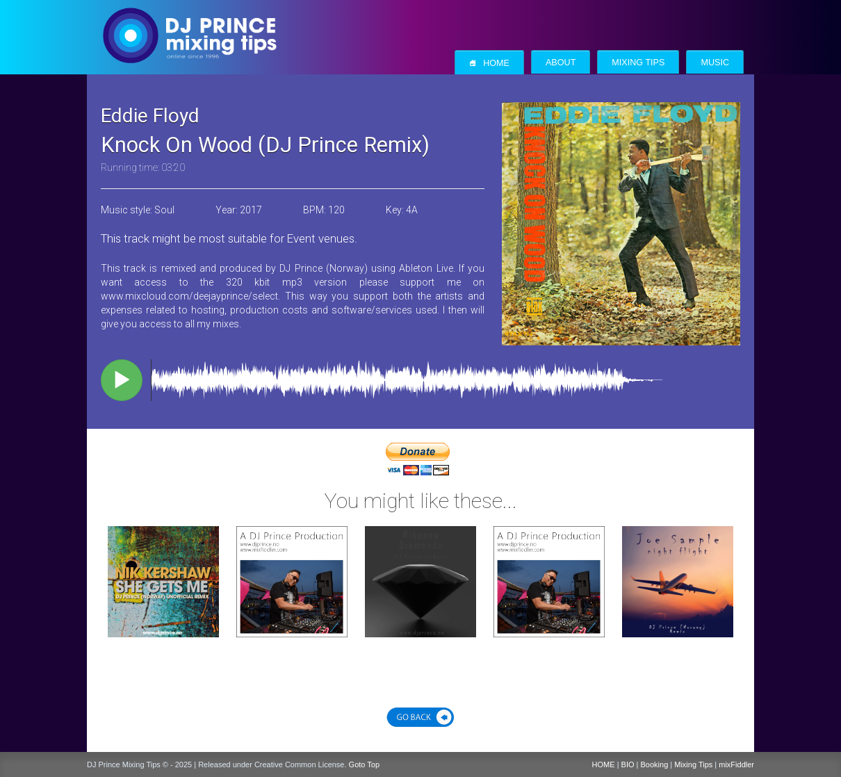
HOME (603, 764)
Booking (655, 764)
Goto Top (364, 764)
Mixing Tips (638, 62)
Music (715, 62)
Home (489, 63)
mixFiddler (736, 764)
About (560, 62)
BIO (628, 764)
